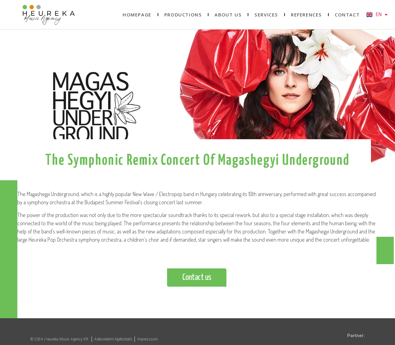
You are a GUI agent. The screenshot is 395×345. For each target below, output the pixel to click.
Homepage (137, 15)
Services (266, 15)
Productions (183, 15)
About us (228, 15)
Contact (347, 15)
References (306, 15)
